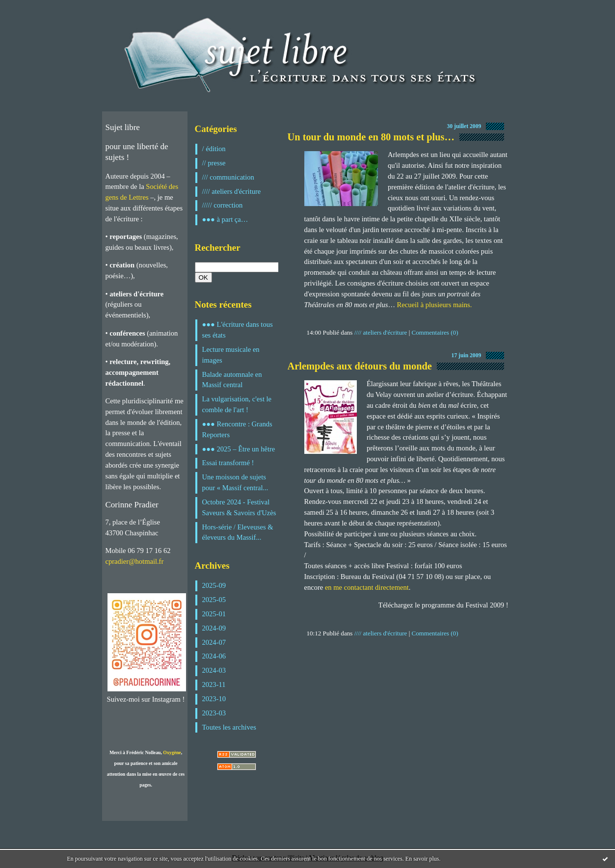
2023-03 (214, 713)
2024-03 (214, 670)
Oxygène (172, 752)
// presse (214, 163)
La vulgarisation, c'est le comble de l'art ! (237, 404)
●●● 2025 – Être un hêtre (238, 449)
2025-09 (214, 585)
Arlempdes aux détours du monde (360, 366)
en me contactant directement (367, 587)
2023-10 (214, 699)
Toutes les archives (229, 727)
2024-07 (214, 642)
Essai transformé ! (228, 463)
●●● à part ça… (225, 219)
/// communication (228, 177)
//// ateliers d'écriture (231, 191)
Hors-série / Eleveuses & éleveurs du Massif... (237, 532)
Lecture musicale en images (231, 354)
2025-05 (214, 600)
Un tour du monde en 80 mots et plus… (371, 137)
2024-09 (214, 628)
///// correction (222, 205)
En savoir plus (422, 858)
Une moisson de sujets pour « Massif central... (235, 482)
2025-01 (214, 614)
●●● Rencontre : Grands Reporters (237, 429)
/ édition (214, 149)
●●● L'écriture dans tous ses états (237, 329)
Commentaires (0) (435, 332)
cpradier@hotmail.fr (135, 561)
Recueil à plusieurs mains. (434, 305)
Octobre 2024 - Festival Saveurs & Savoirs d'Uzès (239, 507)
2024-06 (214, 656)
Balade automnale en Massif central (232, 379)
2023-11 (214, 684)
